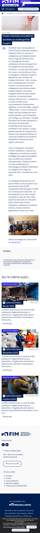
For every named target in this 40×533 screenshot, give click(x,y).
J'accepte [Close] (32, 527)
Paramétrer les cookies (20, 530)
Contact (9, 476)
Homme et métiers (31, 13)
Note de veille (7, 323)
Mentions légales (12, 483)
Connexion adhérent (28, 9)
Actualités (10, 13)
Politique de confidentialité (16, 486)
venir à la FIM (12, 464)
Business (20, 13)
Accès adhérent (12, 481)
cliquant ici (15, 242)
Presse (8, 478)
